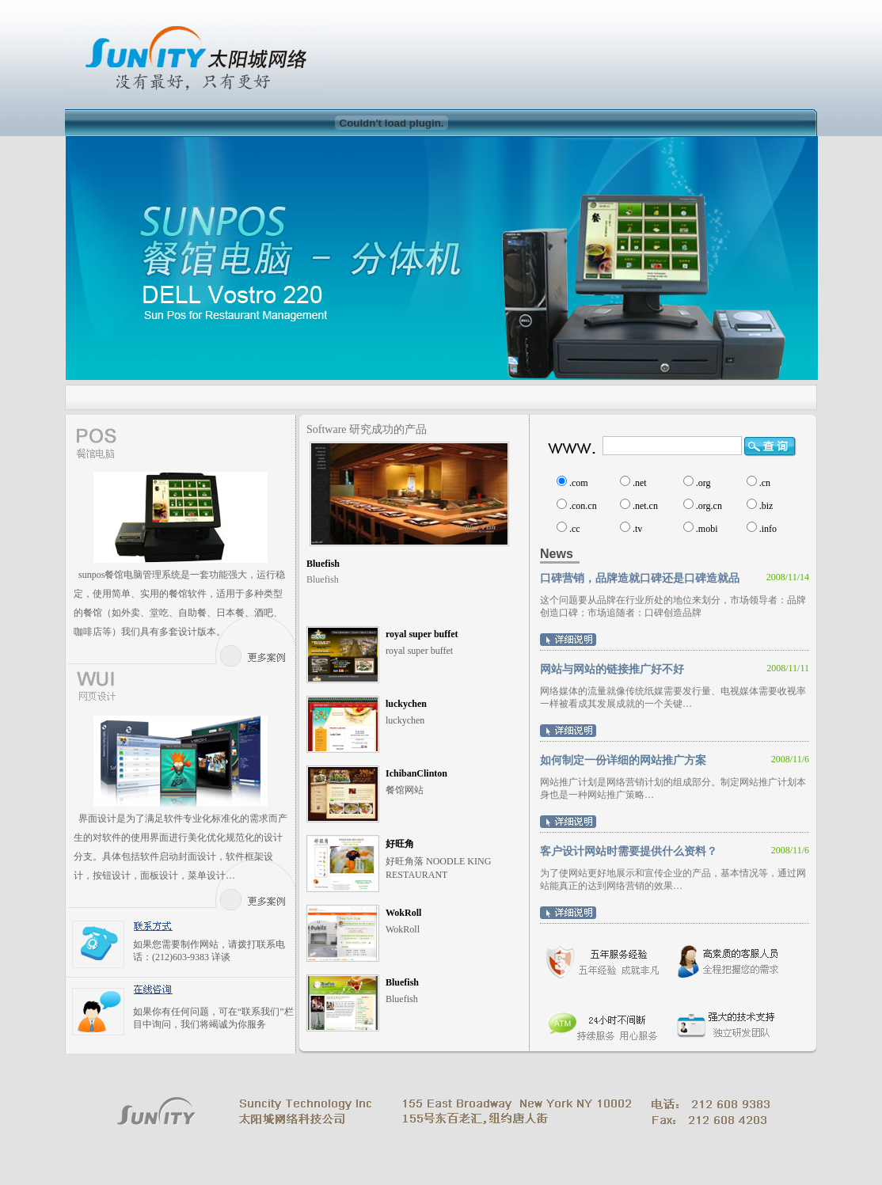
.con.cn (583, 505)
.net (640, 482)
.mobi (707, 528)
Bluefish (323, 563)
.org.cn (709, 505)
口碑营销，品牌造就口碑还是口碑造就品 (639, 578)
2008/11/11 (787, 668)
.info (768, 528)
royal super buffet (422, 634)
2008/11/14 (787, 577)
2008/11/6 (790, 759)
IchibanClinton (416, 773)
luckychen (406, 703)
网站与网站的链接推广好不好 (612, 669)
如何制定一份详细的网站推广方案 (623, 760)
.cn (764, 482)
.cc (574, 528)
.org (703, 482)
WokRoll (403, 912)
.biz (766, 505)
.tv (637, 528)
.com (578, 482)
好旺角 (400, 843)
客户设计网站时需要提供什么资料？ (628, 851)
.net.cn (645, 505)
